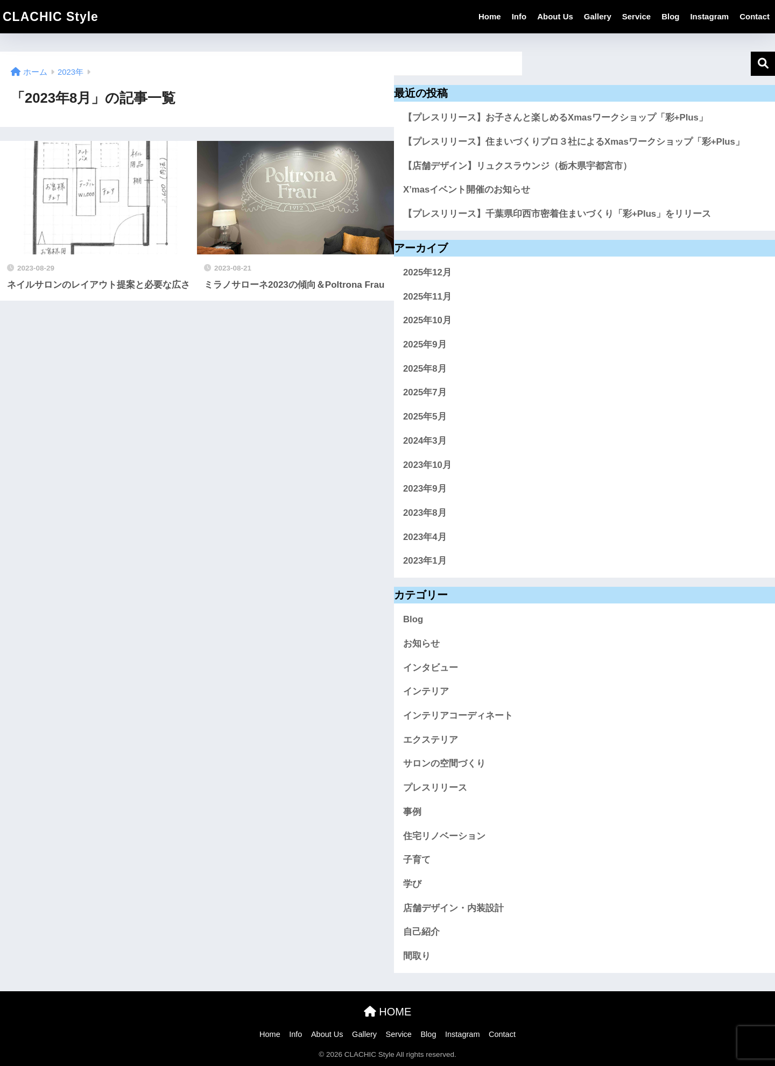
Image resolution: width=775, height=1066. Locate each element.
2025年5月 (425, 416)
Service (636, 16)
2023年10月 (427, 465)
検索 (763, 64)
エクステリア (430, 740)
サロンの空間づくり (444, 763)
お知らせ (421, 643)
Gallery (597, 16)
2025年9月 (425, 344)
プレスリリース (435, 788)
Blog (670, 16)
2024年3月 (425, 441)
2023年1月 (425, 561)
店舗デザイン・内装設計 (453, 908)
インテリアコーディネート (458, 715)
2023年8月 (425, 513)
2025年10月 (427, 320)
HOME (388, 1012)
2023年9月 (425, 489)
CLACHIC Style (50, 17)
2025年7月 (425, 392)
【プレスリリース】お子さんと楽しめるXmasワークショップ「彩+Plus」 (555, 117)
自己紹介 (421, 932)
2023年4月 (425, 537)
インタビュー (430, 668)
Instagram (709, 16)
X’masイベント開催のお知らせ (466, 189)
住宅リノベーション (444, 836)
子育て (417, 860)
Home (489, 16)
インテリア (426, 691)
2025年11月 (427, 297)
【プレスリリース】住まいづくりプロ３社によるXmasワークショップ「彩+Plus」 (573, 142)
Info (519, 16)
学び (412, 884)
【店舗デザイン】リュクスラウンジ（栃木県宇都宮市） (517, 166)
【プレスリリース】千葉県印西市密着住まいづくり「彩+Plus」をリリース (557, 214)
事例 (412, 812)
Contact (754, 16)
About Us (555, 16)
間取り (417, 956)
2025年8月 (425, 369)
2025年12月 (427, 272)
